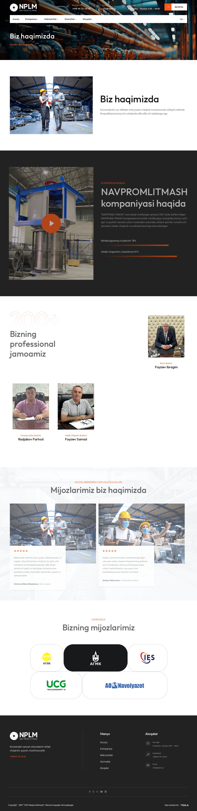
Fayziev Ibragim (166, 367)
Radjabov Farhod (31, 439)
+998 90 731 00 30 (18, 757)
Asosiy (16, 19)
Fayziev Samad (76, 439)
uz (182, 19)
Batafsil (174, 7)
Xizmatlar (71, 19)
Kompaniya (31, 19)
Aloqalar (87, 19)
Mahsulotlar (51, 19)
